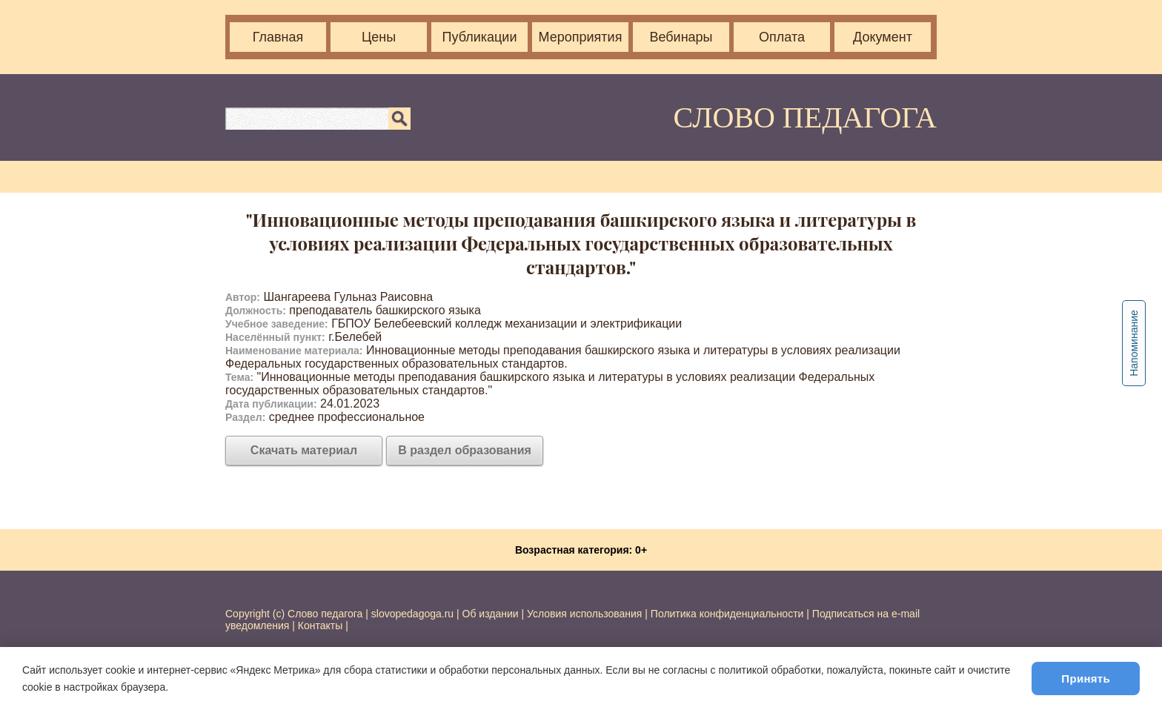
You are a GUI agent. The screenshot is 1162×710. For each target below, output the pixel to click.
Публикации (479, 37)
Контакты (320, 625)
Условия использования (584, 614)
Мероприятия (580, 37)
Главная (278, 37)
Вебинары (680, 37)
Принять (1085, 678)
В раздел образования (464, 450)
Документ (882, 37)
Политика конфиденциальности (727, 614)
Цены (379, 37)
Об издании (490, 614)
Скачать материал (303, 450)
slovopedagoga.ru (413, 614)
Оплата (782, 37)
